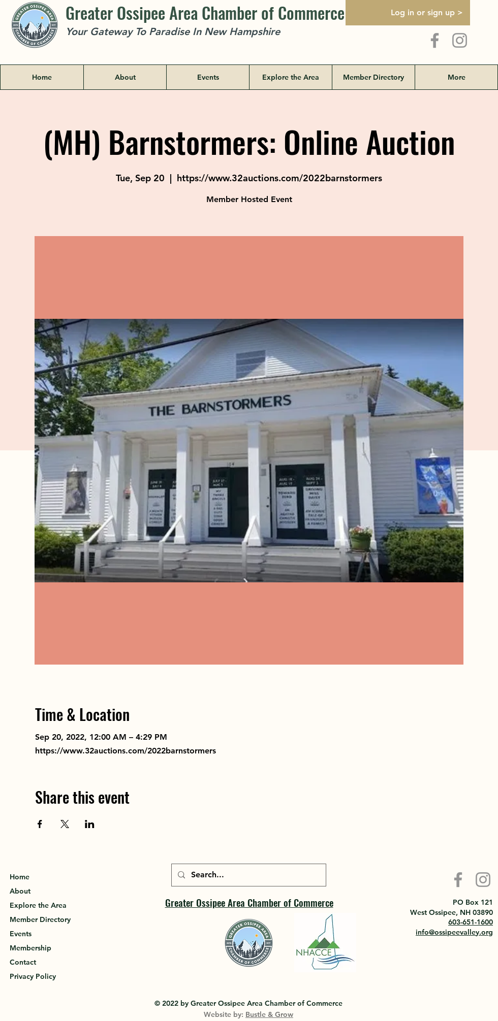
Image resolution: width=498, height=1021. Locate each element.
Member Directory (40, 919)
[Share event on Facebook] (40, 824)
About (20, 891)
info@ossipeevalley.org (454, 932)
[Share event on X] (65, 824)
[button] (290, 77)
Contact (23, 962)
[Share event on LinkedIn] (90, 824)
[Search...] (247, 875)
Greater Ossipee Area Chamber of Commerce (205, 12)
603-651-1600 (470, 922)
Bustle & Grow (269, 1014)
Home (19, 876)
